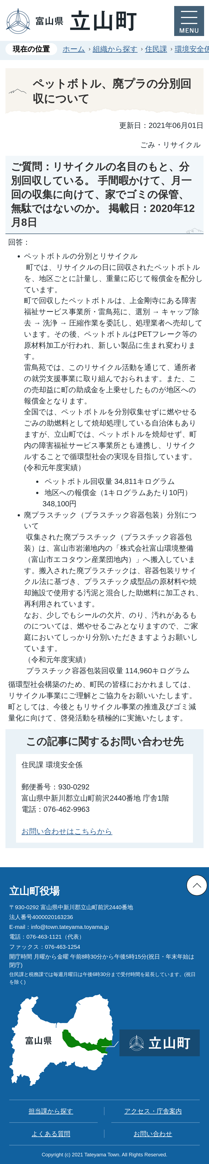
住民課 (156, 49)
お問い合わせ (153, 1133)
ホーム (74, 49)
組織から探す (115, 49)
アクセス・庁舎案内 (153, 1111)
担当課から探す (51, 1111)
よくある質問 (51, 1133)
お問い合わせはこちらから (66, 831)
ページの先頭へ (196, 885)
